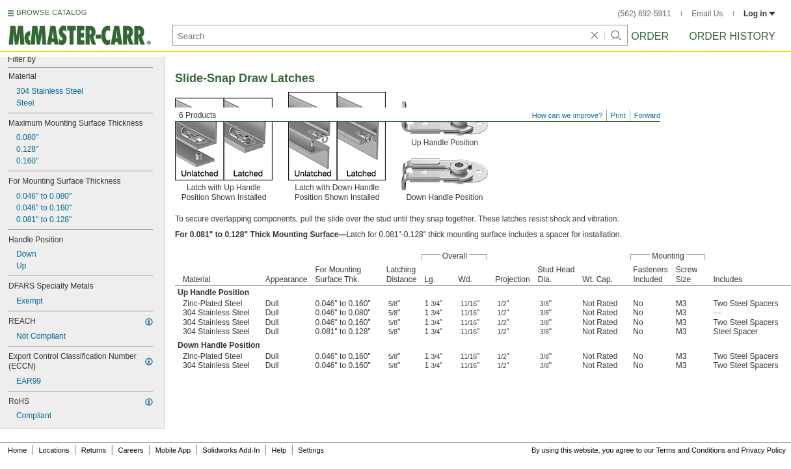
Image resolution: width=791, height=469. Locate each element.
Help (279, 450)
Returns (94, 450)
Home (17, 450)
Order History (732, 36)
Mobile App (173, 450)
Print (618, 115)
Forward (647, 115)
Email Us (707, 13)
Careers (130, 450)
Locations (54, 450)
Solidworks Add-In (231, 450)
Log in (759, 13)
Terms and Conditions (690, 450)
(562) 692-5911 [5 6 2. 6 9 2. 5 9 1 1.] (644, 13)
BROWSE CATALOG (51, 12)
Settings (311, 450)
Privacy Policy (764, 450)
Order (650, 36)
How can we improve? (567, 115)
